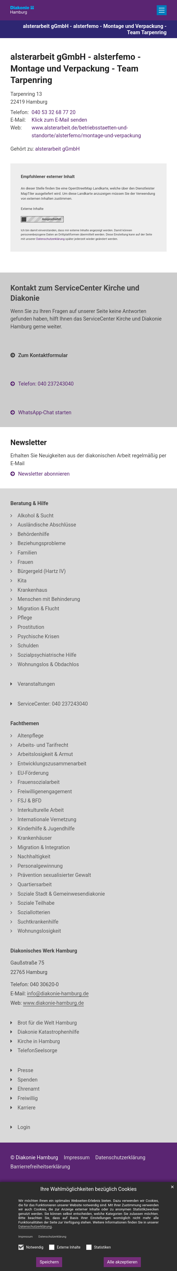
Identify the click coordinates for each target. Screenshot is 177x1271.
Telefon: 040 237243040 (46, 384)
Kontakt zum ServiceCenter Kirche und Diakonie (74, 293)
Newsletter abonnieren (44, 474)
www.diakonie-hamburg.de (53, 1003)
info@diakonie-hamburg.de (58, 994)
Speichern (49, 1262)
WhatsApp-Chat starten (44, 413)
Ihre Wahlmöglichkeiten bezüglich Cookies (88, 1189)
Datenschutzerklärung (52, 1236)
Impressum (25, 1236)
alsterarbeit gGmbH (57, 149)
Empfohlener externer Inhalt (48, 176)
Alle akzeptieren (122, 1262)
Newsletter (28, 442)
